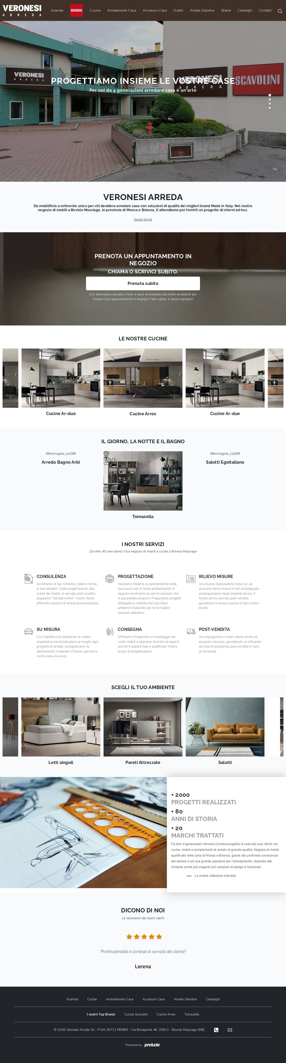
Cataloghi (245, 10)
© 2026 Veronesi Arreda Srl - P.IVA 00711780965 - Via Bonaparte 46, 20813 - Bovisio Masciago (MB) (129, 1030)
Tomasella (192, 1014)
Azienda (57, 10)
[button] (269, 95)
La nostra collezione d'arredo (216, 876)
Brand (226, 10)
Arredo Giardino (202, 10)
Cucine (95, 10)
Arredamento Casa (121, 10)
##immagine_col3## (60, 458)
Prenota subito (143, 283)
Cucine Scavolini (135, 1014)
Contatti (265, 10)
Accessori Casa (155, 10)
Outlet (178, 10)
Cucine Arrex (166, 1014)
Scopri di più (143, 219)
